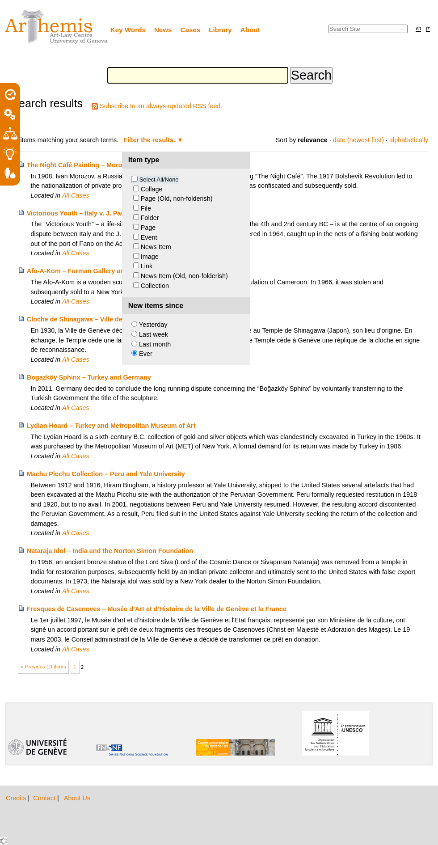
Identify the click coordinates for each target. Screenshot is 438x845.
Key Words (128, 30)
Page (148, 227)
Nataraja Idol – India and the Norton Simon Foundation (110, 550)
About (250, 30)
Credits (17, 798)
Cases (191, 30)
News (163, 30)
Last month (155, 344)
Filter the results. (150, 140)
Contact (45, 798)
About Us (77, 798)
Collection (155, 285)
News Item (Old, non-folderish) (184, 275)
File (146, 208)
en (418, 28)
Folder (150, 217)
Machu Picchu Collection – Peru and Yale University (106, 473)
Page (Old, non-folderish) (177, 198)
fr (428, 28)
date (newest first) (358, 140)
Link (146, 266)
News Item (156, 246)
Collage (152, 189)
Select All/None (159, 179)
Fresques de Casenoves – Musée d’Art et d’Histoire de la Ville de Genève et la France (156, 609)
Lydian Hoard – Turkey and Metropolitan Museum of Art (111, 425)
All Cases (75, 195)
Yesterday (153, 324)
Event (149, 237)
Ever (145, 353)
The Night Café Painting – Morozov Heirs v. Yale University (116, 165)
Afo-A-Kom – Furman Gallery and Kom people (97, 271)
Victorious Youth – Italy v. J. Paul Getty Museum (100, 213)
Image (150, 256)
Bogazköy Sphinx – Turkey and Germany (89, 377)
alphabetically (408, 140)
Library (220, 30)
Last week (153, 334)
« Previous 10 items (43, 666)
